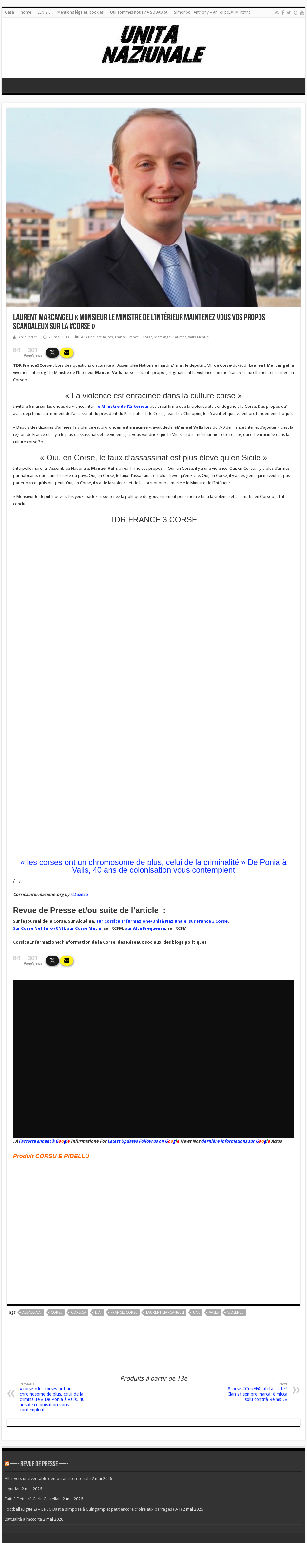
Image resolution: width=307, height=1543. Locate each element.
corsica (78, 1312)
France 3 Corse (140, 337)
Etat (98, 1312)
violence (235, 1312)
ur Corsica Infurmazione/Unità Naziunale (142, 921)
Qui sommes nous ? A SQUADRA (138, 12)
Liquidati (13, 1488)
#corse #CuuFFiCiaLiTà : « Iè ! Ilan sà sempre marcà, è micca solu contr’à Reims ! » (253, 1392)
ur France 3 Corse (209, 921)
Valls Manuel (198, 337)
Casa (9, 12)
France (120, 337)
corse (56, 1312)
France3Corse (124, 1312)
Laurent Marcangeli (165, 1312)
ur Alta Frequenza (146, 928)
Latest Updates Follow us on (135, 1141)
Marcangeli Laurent (170, 337)
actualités (105, 337)
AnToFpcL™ (27, 337)
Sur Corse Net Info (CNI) (39, 928)
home (26, 12)
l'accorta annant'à (36, 1141)
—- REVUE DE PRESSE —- (39, 1464)
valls (214, 1312)
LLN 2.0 (44, 12)
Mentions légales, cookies (80, 12)
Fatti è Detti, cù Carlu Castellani (33, 1498)
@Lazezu (79, 894)
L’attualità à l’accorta (23, 1519)
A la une (88, 337)
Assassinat (32, 1312)
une (196, 1312)
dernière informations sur (228, 1141)
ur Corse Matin (85, 928)
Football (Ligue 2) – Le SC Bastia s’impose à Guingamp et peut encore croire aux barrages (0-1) (93, 1509)
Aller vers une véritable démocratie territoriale (48, 1478)
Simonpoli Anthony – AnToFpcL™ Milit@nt (212, 12)
